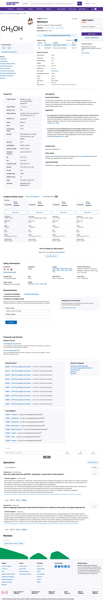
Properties (3, 59)
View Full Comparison (32, 196)
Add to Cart (91, 34)
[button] (61, 9)
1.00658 (7, 440)
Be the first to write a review (15, 539)
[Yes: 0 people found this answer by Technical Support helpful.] (12, 496)
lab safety (58, 156)
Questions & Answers (7, 76)
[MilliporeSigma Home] (12, 3)
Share (74, 18)
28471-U (7, 370)
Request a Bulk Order (91, 37)
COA (3, 48)
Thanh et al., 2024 (53, 123)
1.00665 (7, 421)
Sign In (45, 35)
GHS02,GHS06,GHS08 (9, 272)
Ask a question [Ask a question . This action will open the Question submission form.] (60, 28)
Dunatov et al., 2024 (61, 136)
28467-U (7, 391)
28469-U (7, 366)
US (88, 3)
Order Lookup (72, 9)
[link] (8, 448)
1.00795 (7, 414)
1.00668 (7, 429)
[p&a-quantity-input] (91, 30)
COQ (9, 48)
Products (2, 13)
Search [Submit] (11, 322)
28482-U (7, 387)
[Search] (79, 3)
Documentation (5, 68)
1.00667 (7, 418)
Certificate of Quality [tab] (31, 294)
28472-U (7, 374)
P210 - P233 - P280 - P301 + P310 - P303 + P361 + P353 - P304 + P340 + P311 (62, 270)
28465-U (7, 395)
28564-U (7, 403)
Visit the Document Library (69, 307)
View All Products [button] (51, 256)
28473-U (7, 379)
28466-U (7, 399)
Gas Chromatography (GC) (11, 350)
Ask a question (92, 458)
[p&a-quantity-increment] (100, 30)
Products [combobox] (25, 3)
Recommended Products (8, 73)
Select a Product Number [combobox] (13, 311)
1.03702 (7, 436)
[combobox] (52, 3)
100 (21, 110)
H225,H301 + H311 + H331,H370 (37, 284)
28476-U (7, 383)
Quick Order (82, 9)
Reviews (3, 78)
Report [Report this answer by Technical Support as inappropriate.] (24, 495)
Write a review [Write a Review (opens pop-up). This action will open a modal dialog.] (51, 28)
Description (4, 61)
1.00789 (7, 425)
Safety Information (6, 66)
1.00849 (7, 432)
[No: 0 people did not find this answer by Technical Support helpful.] (18, 496)
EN (94, 3)
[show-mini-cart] (93, 9)
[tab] (3, 13)
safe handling (84, 156)
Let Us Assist (86, 53)
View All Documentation (9, 52)
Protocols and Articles (7, 71)
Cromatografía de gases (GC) (12, 343)
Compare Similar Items (7, 63)
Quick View (15, 212)
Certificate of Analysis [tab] (12, 294)
